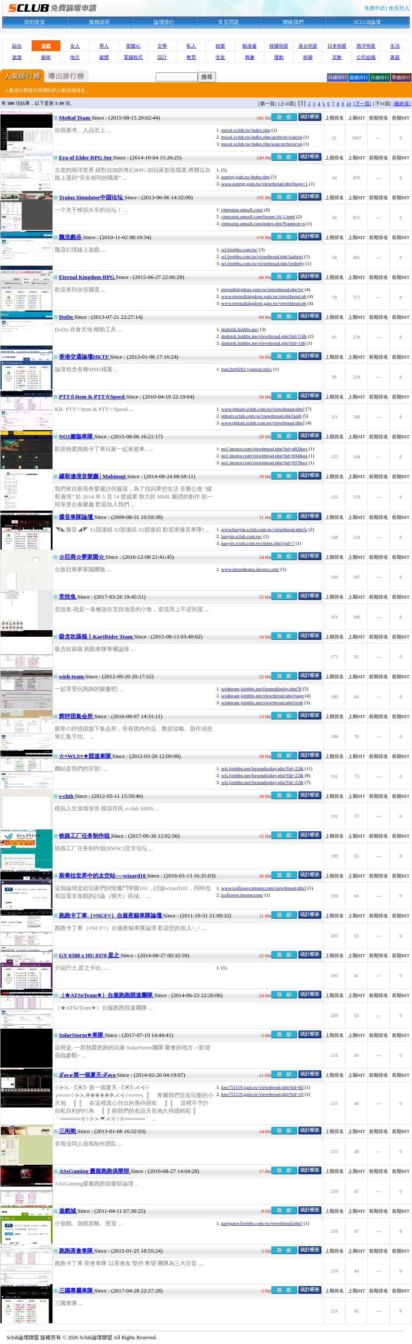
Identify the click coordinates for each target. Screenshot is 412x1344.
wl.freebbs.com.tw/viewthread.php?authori (262, 256)
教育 (191, 57)
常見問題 (228, 22)
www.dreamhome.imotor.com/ (250, 569)
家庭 (395, 57)
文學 (162, 46)
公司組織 (366, 57)
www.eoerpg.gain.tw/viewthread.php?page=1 (264, 183)
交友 (220, 57)
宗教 (337, 57)
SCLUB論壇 (367, 22)
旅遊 (17, 57)
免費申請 (374, 8)
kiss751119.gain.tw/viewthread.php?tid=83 (262, 1087)
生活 (395, 46)
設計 (162, 57)
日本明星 (337, 46)
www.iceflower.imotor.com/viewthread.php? (263, 888)
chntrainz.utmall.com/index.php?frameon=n (263, 223)
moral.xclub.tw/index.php (245, 130)
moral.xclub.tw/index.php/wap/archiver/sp (261, 143)
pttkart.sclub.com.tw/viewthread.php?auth (261, 415)
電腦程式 (133, 57)
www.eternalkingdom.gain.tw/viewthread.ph (263, 296)
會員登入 (399, 8)
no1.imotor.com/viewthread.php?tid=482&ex (264, 448)
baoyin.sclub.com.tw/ (241, 536)
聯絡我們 (293, 22)
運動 (279, 57)
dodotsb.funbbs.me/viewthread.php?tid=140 (263, 343)
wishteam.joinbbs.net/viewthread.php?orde (262, 702)
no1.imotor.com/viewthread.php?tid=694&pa (264, 455)
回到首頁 (34, 22)
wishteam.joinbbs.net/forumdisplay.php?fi (261, 688)
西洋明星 (366, 46)
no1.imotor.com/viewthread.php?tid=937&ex (264, 462)
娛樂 (220, 46)
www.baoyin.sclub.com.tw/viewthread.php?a (264, 529)
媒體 (104, 57)
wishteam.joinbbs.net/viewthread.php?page (262, 695)
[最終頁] (402, 103)
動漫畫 (249, 46)
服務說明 (99, 22)
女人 (75, 46)
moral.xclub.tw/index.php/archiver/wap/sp (261, 136)
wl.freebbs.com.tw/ (239, 249)
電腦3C (133, 46)
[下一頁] (362, 103)
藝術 (46, 57)
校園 (308, 57)
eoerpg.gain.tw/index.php (245, 176)
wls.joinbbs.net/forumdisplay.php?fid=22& (262, 768)
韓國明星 (278, 46)
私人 (191, 46)
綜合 (17, 46)
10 (349, 103)
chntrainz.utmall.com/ (242, 209)
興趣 (250, 57)
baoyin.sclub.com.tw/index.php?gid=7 (257, 543)
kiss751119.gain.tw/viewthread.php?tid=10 (262, 1094)
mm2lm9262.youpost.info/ (246, 369)
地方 (75, 57)
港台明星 (307, 46)
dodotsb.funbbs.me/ (240, 329)
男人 (104, 46)
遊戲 (46, 46)
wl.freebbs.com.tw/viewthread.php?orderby (262, 263)
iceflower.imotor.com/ (242, 894)
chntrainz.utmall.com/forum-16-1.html (258, 216)
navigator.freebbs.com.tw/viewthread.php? (262, 1223)
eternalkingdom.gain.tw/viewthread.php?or (262, 289)
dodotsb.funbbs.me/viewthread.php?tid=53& (264, 336)
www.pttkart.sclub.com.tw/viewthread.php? (262, 408)
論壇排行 (164, 22)
